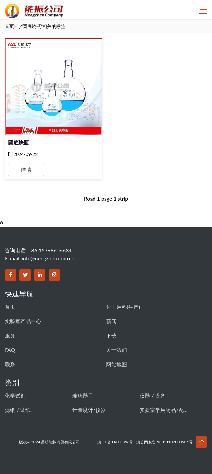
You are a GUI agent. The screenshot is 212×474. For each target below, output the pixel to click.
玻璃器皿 (82, 395)
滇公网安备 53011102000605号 (164, 442)
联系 (10, 364)
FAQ (10, 350)
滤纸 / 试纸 (18, 410)
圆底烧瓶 (18, 142)
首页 (9, 26)
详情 (26, 169)
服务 (10, 335)
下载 (111, 335)
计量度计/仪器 (89, 410)
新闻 (111, 321)
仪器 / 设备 (152, 395)
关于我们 (116, 350)
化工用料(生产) (123, 307)
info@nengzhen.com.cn (48, 258)
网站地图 (116, 364)
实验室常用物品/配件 (164, 410)
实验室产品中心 (23, 321)
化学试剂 (15, 395)
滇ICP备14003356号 (115, 442)
